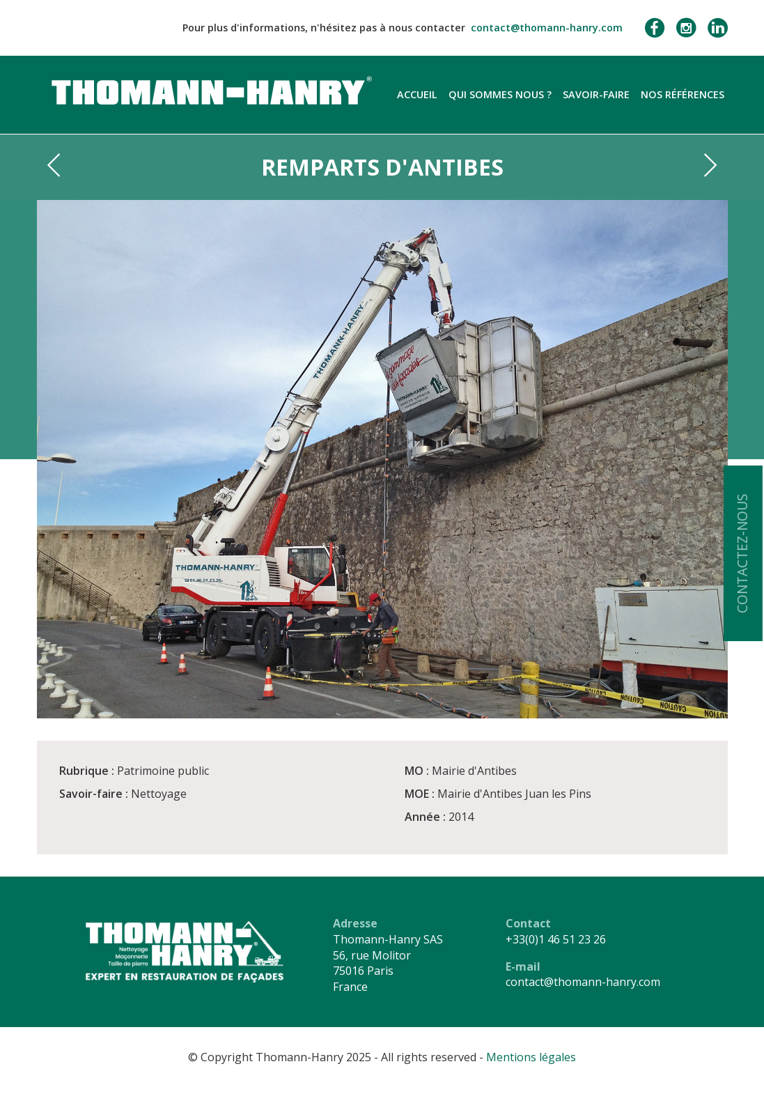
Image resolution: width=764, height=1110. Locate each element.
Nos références (682, 94)
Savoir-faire (596, 94)
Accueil (417, 94)
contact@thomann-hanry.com (547, 27)
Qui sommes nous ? (500, 94)
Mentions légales (531, 1057)
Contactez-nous (742, 553)
